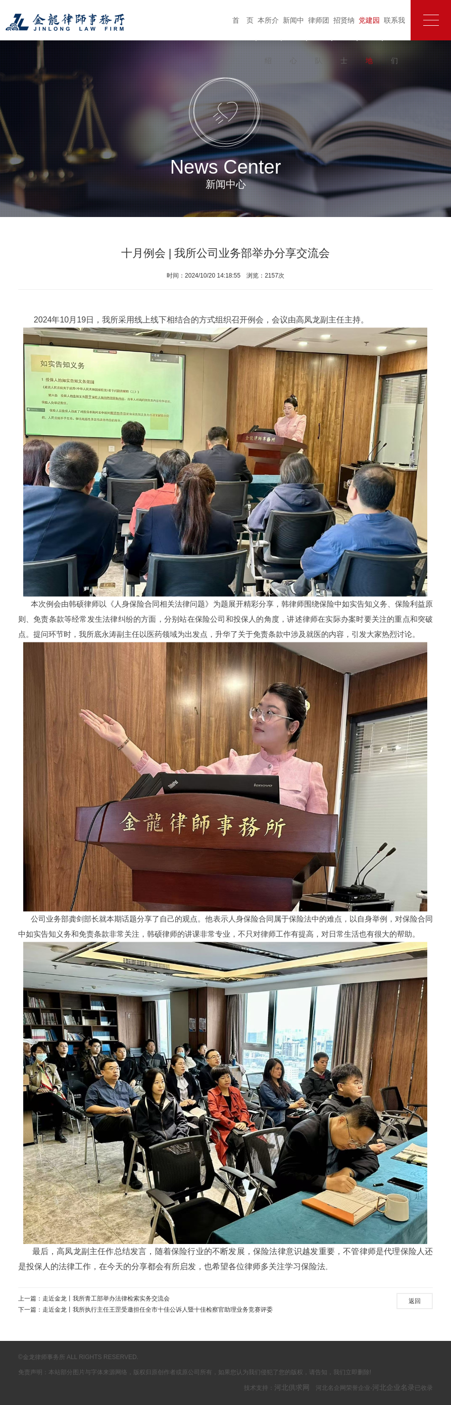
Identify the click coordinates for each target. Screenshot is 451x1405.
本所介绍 (268, 40)
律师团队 (318, 40)
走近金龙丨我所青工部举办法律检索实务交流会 (106, 1298)
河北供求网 (292, 1387)
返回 (415, 1301)
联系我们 (394, 40)
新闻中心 (293, 40)
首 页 (243, 20)
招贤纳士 (344, 40)
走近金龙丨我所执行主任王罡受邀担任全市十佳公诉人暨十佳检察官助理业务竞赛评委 (157, 1309)
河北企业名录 (393, 1387)
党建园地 (369, 40)
